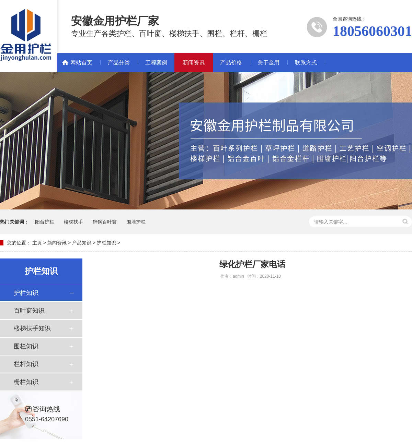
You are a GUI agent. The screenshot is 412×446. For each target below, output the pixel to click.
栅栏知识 (26, 381)
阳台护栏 (44, 222)
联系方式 (306, 62)
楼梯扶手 (73, 222)
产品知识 (81, 242)
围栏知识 (26, 346)
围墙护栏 (136, 222)
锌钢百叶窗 (105, 222)
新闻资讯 (194, 62)
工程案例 (156, 62)
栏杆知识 (26, 364)
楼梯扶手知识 (32, 328)
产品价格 (231, 62)
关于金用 (268, 62)
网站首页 (81, 62)
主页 (37, 242)
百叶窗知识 (29, 310)
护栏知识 (106, 242)
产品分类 (119, 62)
